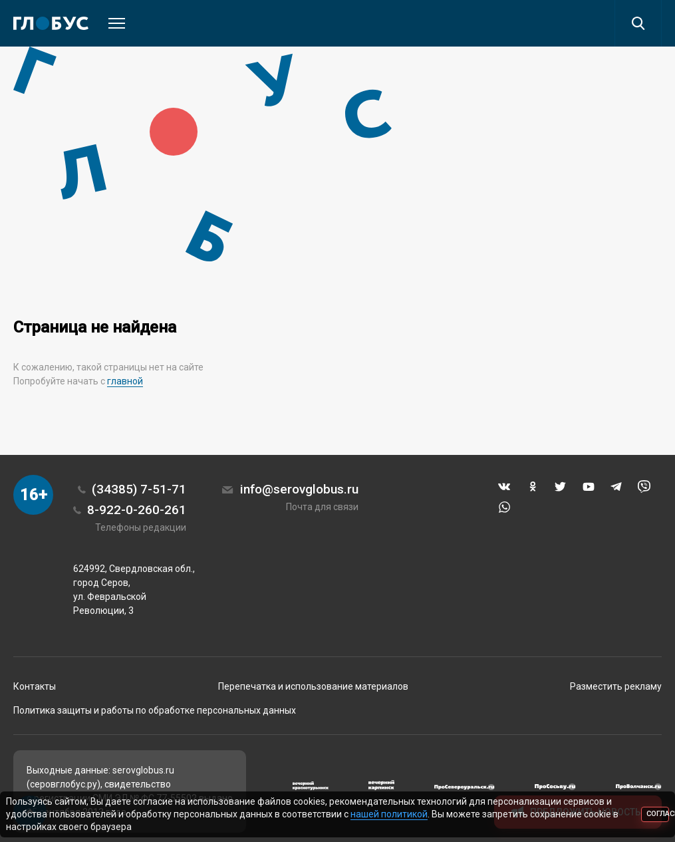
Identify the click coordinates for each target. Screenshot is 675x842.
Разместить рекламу (616, 686)
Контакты (34, 686)
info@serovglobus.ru (299, 489)
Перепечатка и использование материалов (313, 686)
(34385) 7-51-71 (139, 489)
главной (125, 381)
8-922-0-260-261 (136, 509)
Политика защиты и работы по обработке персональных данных (154, 710)
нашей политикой (389, 814)
